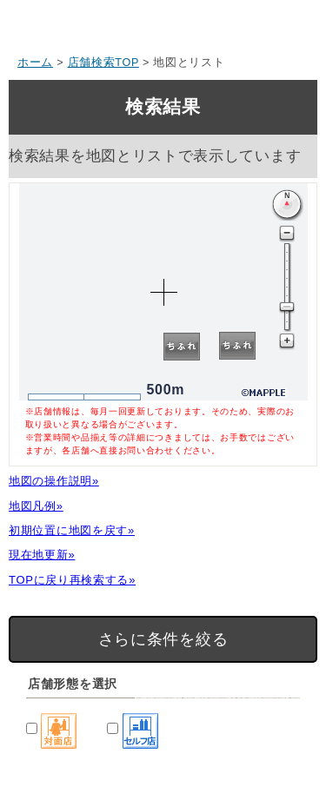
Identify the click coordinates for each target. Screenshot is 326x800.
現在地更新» (42, 554)
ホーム (35, 62)
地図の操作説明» (54, 480)
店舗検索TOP (103, 62)
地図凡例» (36, 505)
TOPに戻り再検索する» (72, 579)
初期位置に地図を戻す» (72, 530)
